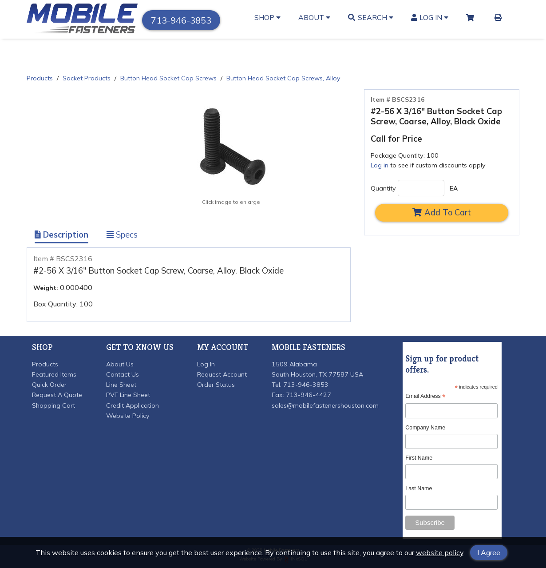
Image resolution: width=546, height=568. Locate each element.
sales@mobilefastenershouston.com (325, 405)
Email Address (425, 396)
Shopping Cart (53, 405)
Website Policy (128, 416)
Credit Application (132, 405)
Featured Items (54, 374)
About (314, 17)
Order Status (216, 385)
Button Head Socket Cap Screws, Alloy (283, 78)
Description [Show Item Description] (61, 235)
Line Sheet (121, 385)
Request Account (222, 374)
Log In (430, 17)
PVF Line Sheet (128, 395)
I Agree (488, 552)
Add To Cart (441, 212)
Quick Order (49, 385)
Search (370, 17)
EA (454, 188)
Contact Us (122, 374)
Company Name (425, 428)
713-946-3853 (181, 20)
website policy (439, 552)
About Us (120, 364)
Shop (267, 17)
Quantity (383, 188)
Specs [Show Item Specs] (122, 235)
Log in (379, 165)
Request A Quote (57, 395)
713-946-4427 (308, 395)
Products (40, 78)
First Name (418, 458)
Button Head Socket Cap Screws (168, 78)
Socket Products (87, 78)
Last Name (418, 488)
